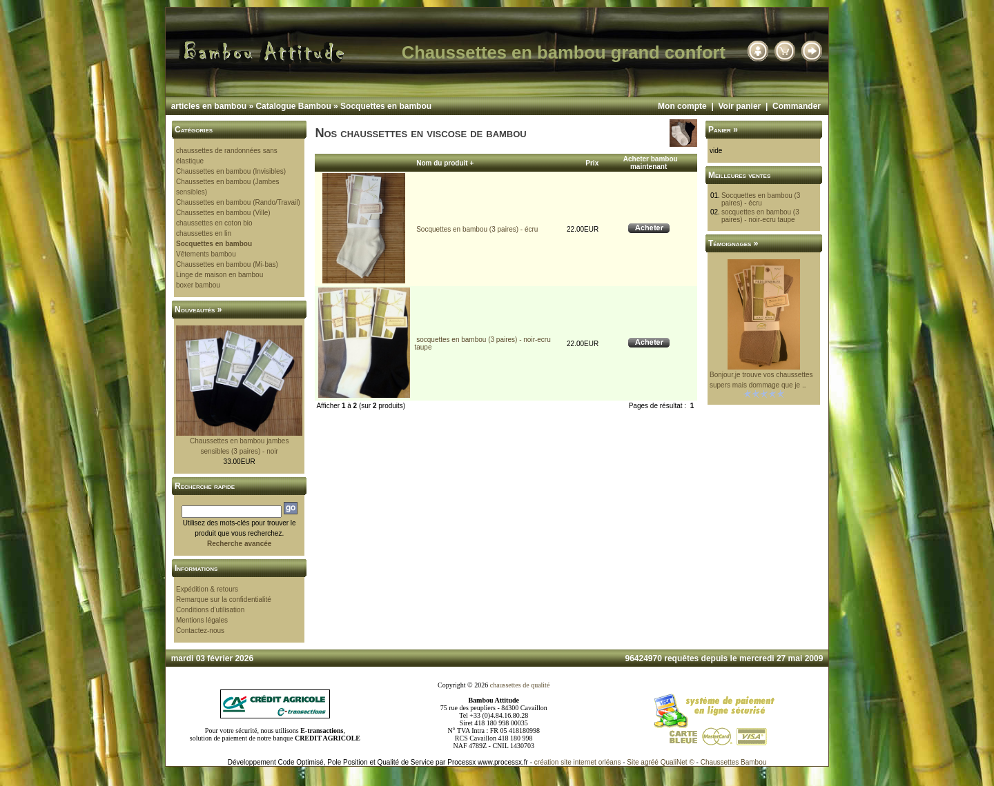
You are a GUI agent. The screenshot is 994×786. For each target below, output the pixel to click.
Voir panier (739, 106)
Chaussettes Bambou (734, 762)
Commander (796, 106)
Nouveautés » (198, 309)
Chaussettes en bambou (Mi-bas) (227, 264)
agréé (650, 762)
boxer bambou (198, 285)
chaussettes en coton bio (214, 223)
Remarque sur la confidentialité (223, 599)
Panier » (723, 129)
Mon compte (682, 106)
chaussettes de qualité (520, 685)
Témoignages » (733, 243)
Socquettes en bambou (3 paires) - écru (477, 229)
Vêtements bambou (206, 254)
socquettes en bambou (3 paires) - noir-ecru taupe (760, 215)
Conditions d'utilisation (210, 610)
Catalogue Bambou (293, 106)
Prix (591, 163)
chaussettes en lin (203, 233)
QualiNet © (677, 762)
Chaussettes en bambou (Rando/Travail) (238, 202)
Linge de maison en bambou (219, 275)
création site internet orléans (577, 762)
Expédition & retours (207, 589)
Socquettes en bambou (385, 106)
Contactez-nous (200, 630)
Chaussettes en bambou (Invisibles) (231, 171)
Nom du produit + (445, 163)
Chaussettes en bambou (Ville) (223, 212)
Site (633, 762)
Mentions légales (202, 620)
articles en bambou (208, 106)
